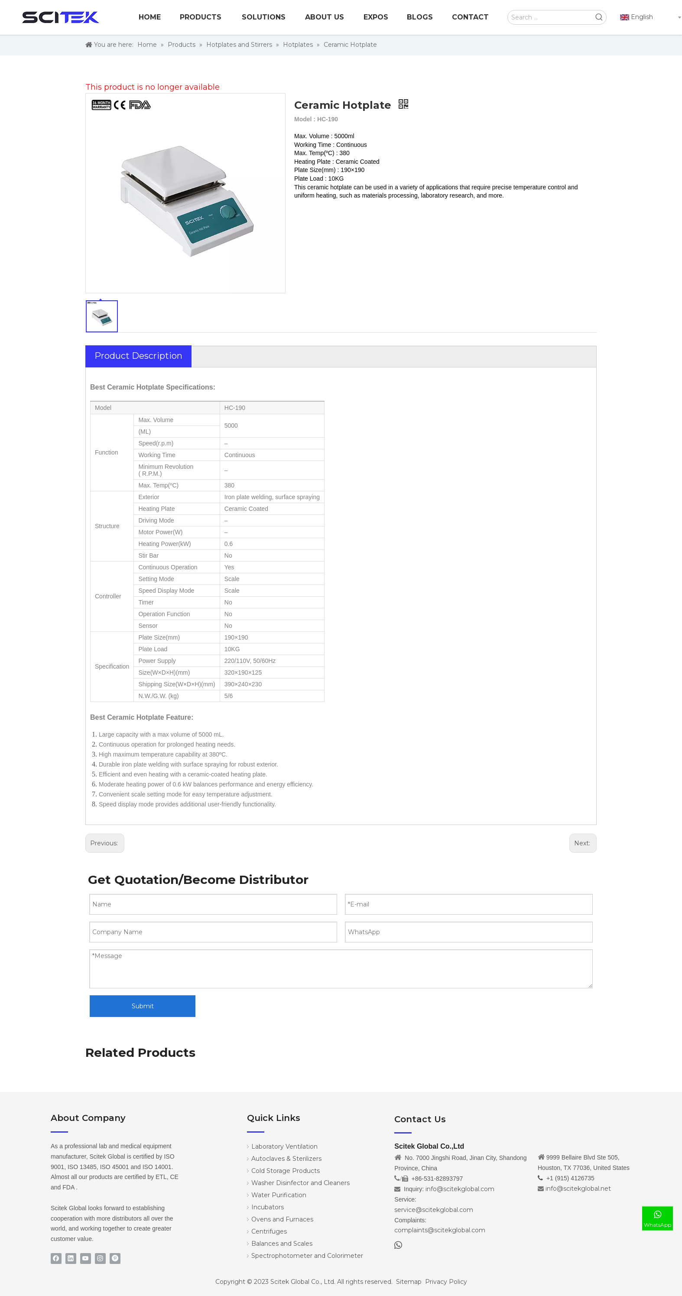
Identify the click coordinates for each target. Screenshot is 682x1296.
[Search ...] (550, 17)
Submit (143, 1006)
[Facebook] (56, 1258)
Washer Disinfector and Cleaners (300, 1183)
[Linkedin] (70, 1258)
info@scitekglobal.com (459, 1189)
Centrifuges (269, 1231)
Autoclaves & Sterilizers (286, 1159)
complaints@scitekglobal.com (439, 1230)
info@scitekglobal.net (578, 1188)
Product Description (138, 356)
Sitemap (409, 1282)
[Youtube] (85, 1258)
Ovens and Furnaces (282, 1219)
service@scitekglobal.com (433, 1210)
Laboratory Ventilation (284, 1146)
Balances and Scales (281, 1243)
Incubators (267, 1207)
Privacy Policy (446, 1282)
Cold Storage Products (285, 1171)
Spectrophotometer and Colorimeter (307, 1256)
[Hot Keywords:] (599, 17)
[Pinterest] (115, 1258)
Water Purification (278, 1195)
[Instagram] (100, 1258)
